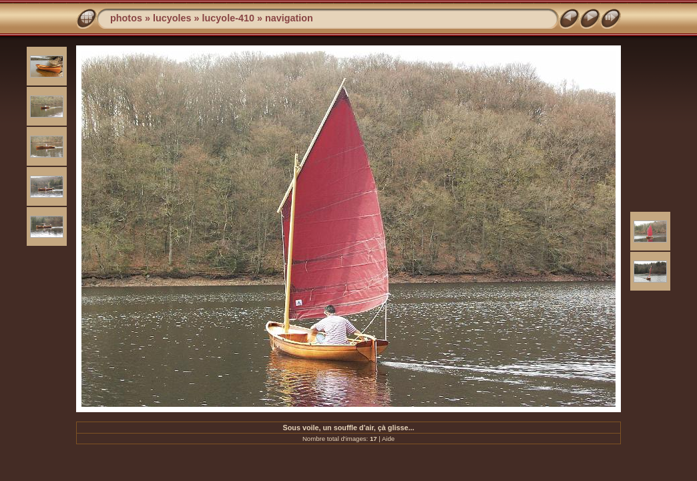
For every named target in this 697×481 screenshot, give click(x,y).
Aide (388, 438)
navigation (289, 18)
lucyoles (172, 18)
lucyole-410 (228, 18)
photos (126, 18)
